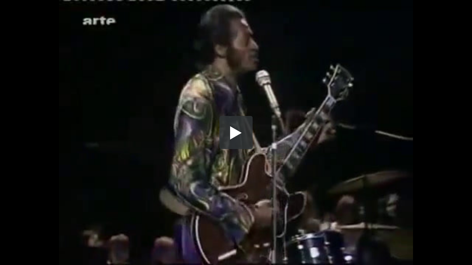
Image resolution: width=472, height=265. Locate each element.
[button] (236, 132)
